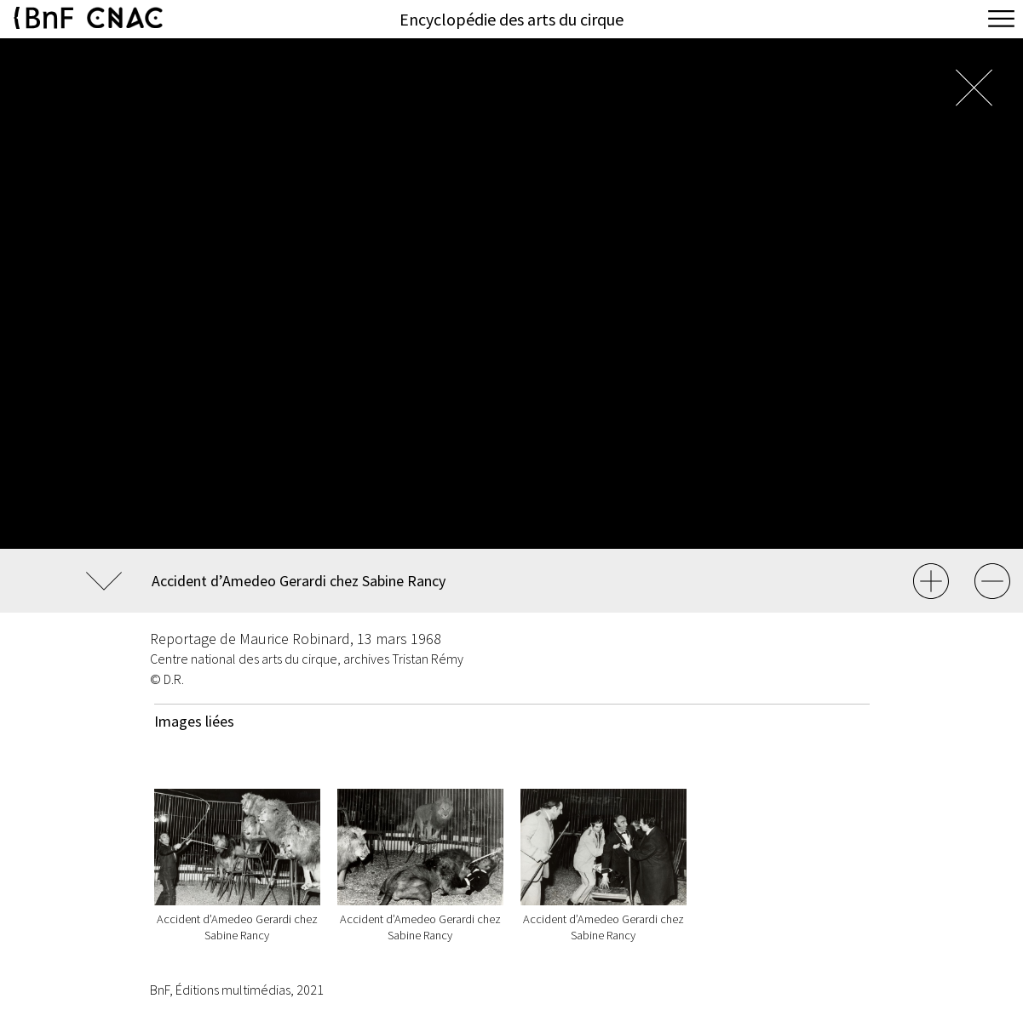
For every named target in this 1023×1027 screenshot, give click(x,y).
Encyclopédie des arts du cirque (511, 19)
